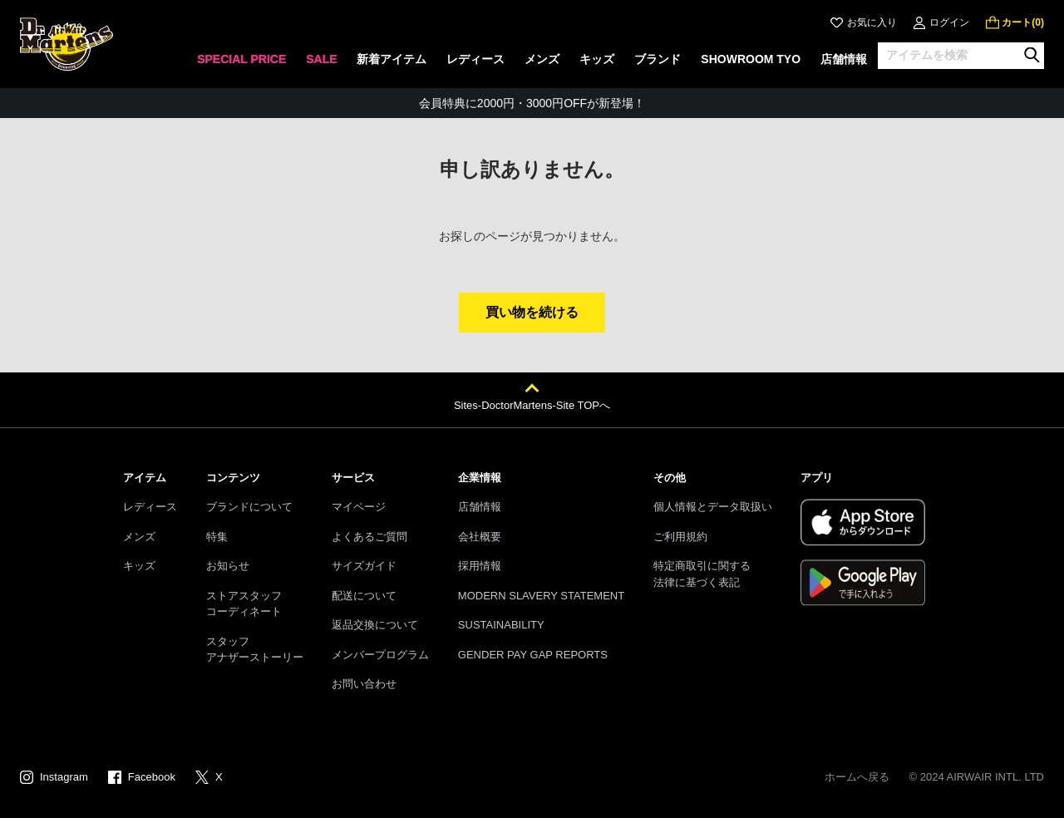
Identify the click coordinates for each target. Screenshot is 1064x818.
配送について (364, 595)
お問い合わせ (364, 684)
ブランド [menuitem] (657, 59)
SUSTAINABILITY (501, 624)
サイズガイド (364, 565)
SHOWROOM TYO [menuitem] (750, 59)
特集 (217, 536)
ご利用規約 (680, 536)
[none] (241, 64)
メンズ (139, 536)
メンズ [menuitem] (542, 59)
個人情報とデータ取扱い (712, 506)
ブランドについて (249, 506)
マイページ (359, 506)
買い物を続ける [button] (532, 312)
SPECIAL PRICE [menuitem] (241, 59)
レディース (150, 506)
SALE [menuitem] (321, 59)
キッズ (139, 565)
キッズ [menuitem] (596, 59)
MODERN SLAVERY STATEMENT (541, 595)
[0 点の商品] (1015, 22)
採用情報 (479, 565)
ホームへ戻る (857, 777)
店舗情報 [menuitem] (843, 59)
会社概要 (479, 536)
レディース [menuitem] (475, 59)
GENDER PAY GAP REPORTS (533, 654)
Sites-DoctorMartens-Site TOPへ (532, 405)
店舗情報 (479, 506)
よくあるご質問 (369, 536)
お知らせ (227, 565)
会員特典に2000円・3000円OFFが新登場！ (532, 103)
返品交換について (375, 624)
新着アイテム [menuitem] (391, 59)
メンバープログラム (380, 654)
